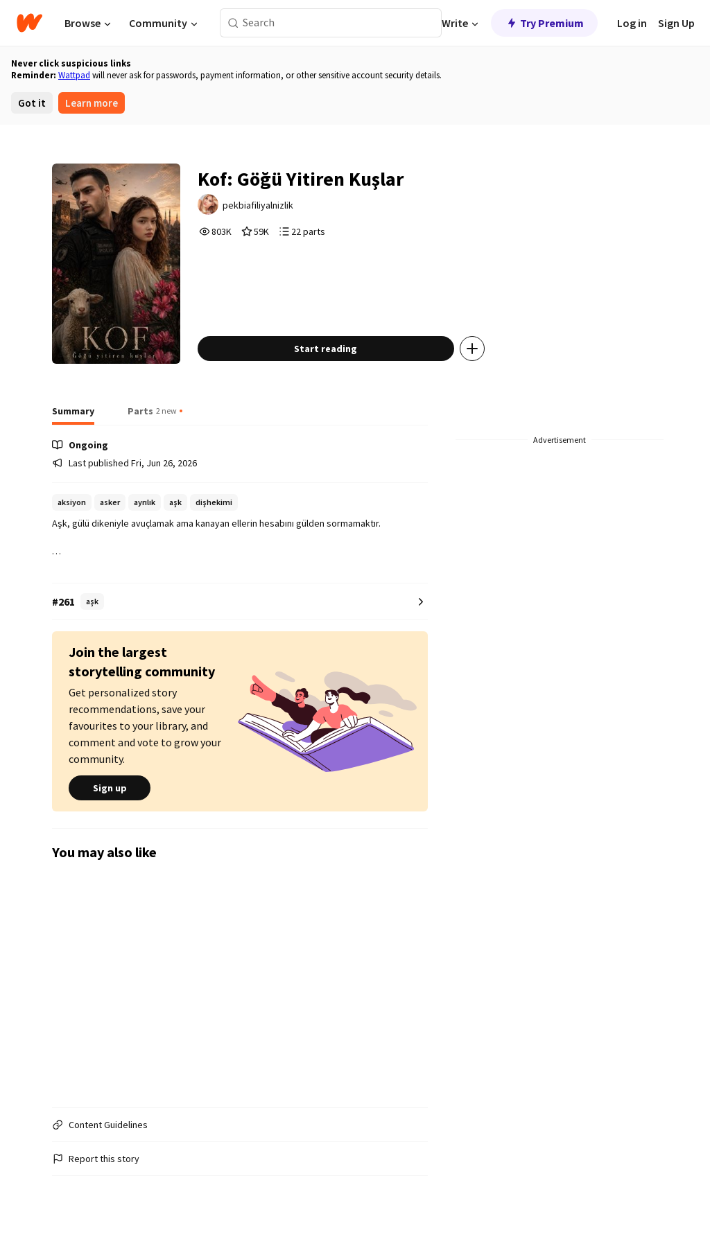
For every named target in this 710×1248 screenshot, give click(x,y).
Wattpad (74, 75)
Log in (632, 23)
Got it (32, 102)
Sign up (109, 787)
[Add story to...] (472, 348)
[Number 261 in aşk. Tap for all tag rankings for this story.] (240, 601)
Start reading (325, 348)
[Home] (29, 23)
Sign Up (676, 23)
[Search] (233, 23)
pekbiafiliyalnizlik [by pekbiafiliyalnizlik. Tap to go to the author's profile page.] (258, 205)
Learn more (91, 102)
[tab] (73, 415)
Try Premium (544, 23)
